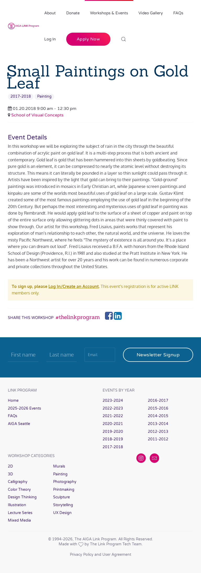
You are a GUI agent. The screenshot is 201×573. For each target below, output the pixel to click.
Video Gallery (150, 13)
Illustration (17, 505)
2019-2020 (113, 431)
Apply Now (88, 39)
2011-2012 (158, 439)
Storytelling (63, 505)
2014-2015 (158, 416)
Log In (50, 39)
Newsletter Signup (158, 355)
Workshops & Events (109, 13)
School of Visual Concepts (37, 115)
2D (10, 466)
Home (13, 400)
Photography (64, 482)
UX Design (62, 513)
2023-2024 (113, 400)
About (50, 13)
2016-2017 (158, 400)
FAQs (178, 13)
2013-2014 (158, 424)
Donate (73, 13)
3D (10, 474)
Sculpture (61, 497)
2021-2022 (113, 416)
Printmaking (63, 489)
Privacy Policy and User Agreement (100, 554)
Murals (59, 466)
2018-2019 (113, 439)
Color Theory (19, 489)
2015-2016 (158, 408)
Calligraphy (17, 482)
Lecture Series (20, 513)
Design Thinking (22, 497)
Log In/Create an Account (73, 286)
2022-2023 (113, 408)
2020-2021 (113, 424)
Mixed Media (19, 520)
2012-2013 (158, 431)
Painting (44, 96)
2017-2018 (20, 96)
